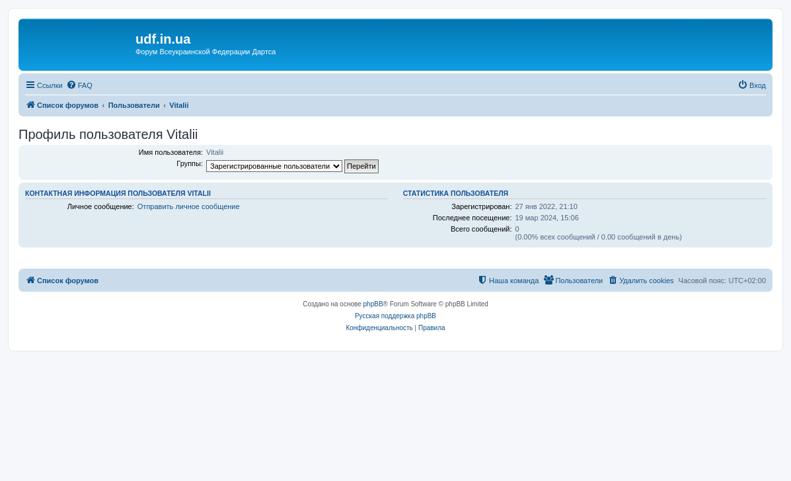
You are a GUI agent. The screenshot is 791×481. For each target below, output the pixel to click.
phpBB (373, 304)
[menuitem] (79, 85)
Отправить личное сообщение (188, 206)
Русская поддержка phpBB (395, 316)
